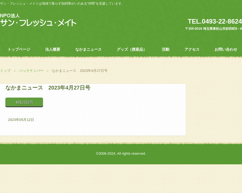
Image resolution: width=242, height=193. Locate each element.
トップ (5, 71)
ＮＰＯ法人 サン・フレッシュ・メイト (38, 20)
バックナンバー (31, 71)
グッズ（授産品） (132, 49)
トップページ (19, 49)
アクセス (192, 49)
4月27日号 (24, 102)
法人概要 (52, 49)
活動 (165, 49)
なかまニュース (88, 49)
